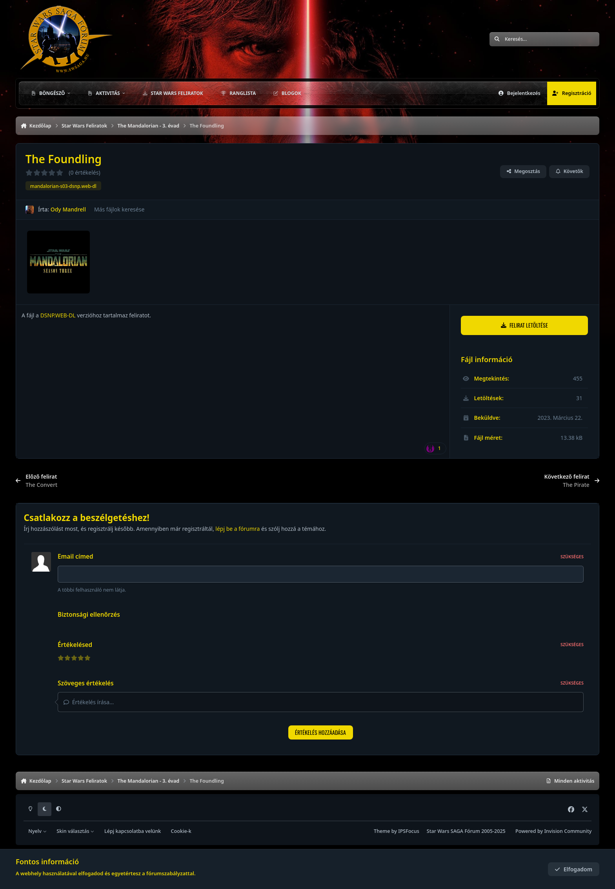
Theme (382, 831)
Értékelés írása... (89, 702)
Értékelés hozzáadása (320, 732)
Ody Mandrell (68, 209)
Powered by (553, 831)
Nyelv (37, 831)
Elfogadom (573, 869)
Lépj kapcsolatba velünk (132, 831)
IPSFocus (408, 831)
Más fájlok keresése (119, 209)
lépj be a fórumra (237, 528)
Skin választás (75, 831)
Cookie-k (181, 831)
